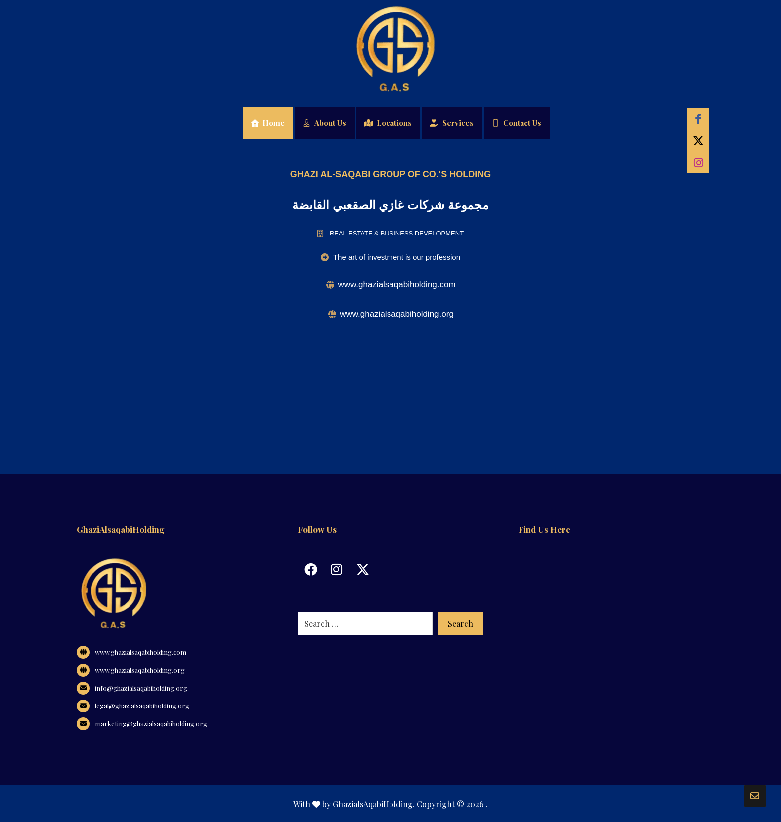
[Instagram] (698, 162)
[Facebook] (698, 118)
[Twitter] (698, 140)
